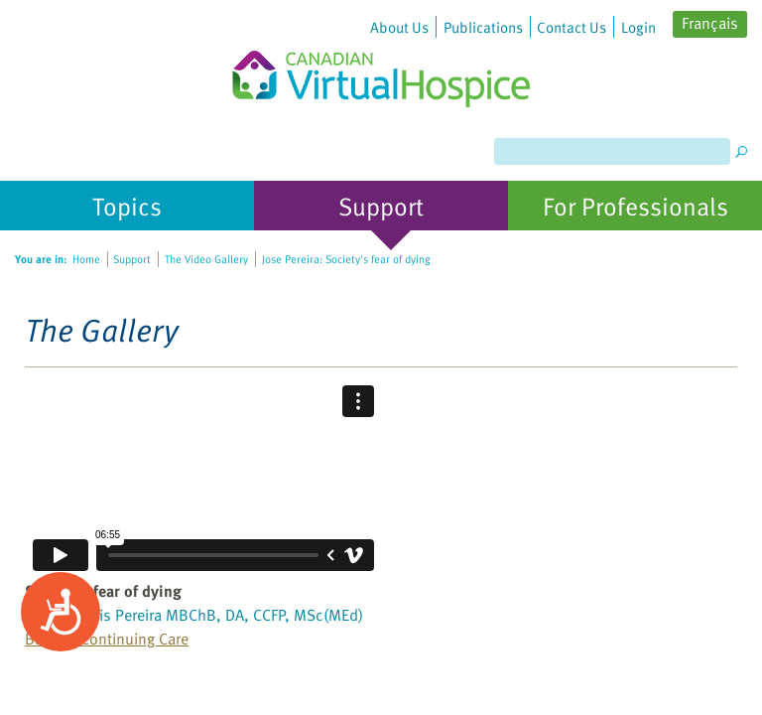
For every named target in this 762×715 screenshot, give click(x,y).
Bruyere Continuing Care (107, 638)
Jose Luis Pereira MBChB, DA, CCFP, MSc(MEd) (207, 615)
